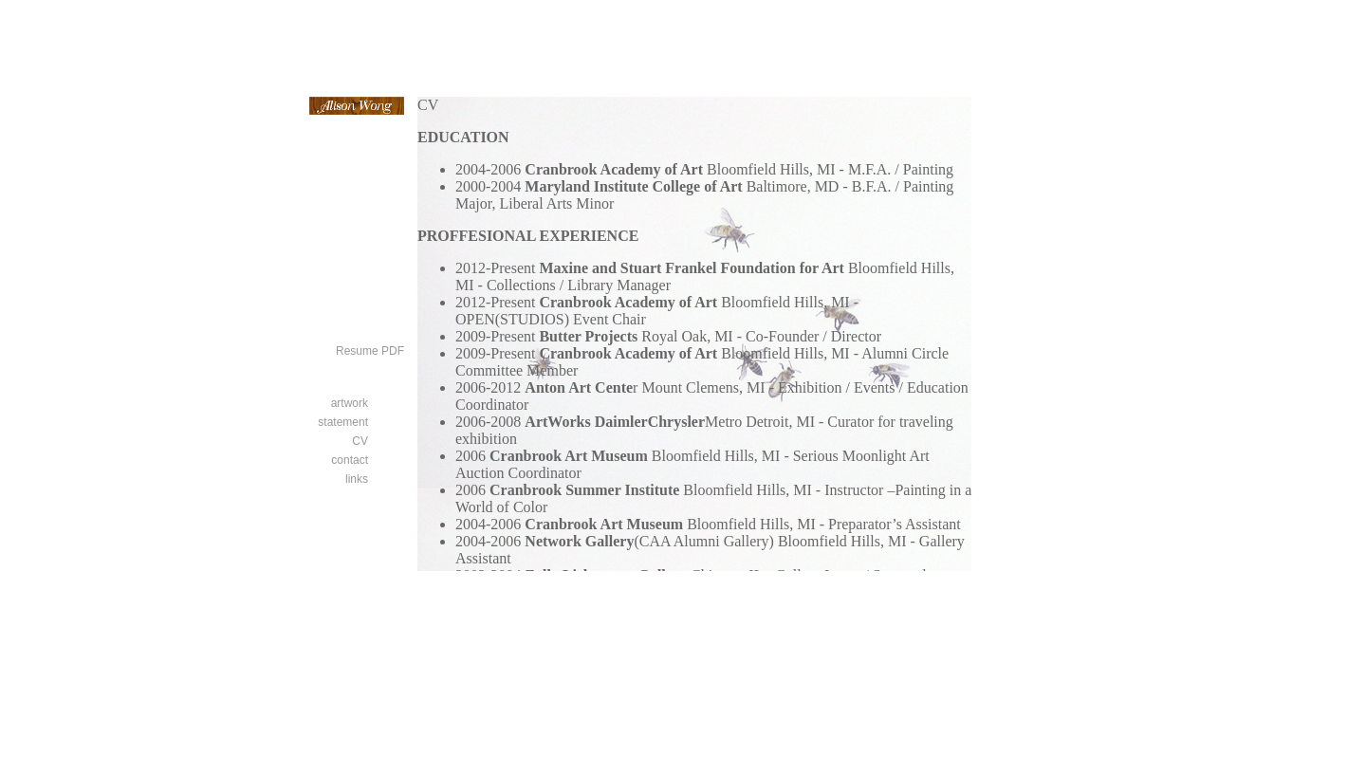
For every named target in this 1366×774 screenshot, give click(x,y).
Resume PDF (370, 351)
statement (343, 422)
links (356, 479)
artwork (349, 403)
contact (349, 460)
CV (360, 441)
